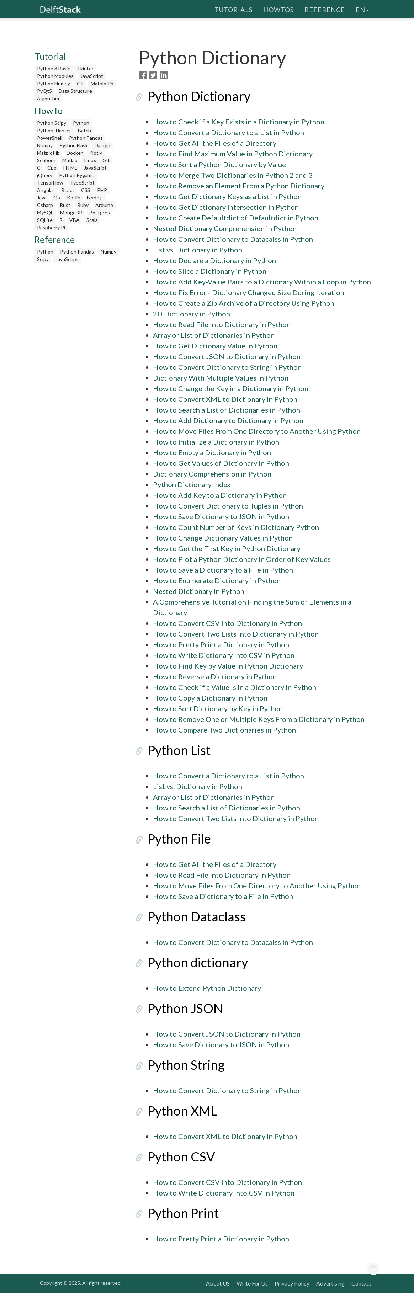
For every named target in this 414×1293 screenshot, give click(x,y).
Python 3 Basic (53, 68)
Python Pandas (86, 138)
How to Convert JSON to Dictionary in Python (227, 356)
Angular (45, 190)
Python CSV (172, 1156)
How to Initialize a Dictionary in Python (216, 441)
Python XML (173, 1110)
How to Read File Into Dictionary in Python (222, 324)
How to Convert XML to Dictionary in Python (225, 399)
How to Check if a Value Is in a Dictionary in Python (234, 687)
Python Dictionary (190, 96)
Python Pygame (76, 175)
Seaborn (46, 160)
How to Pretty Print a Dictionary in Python (221, 644)
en (362, 9)
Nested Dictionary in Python (198, 591)
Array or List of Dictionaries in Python (214, 335)
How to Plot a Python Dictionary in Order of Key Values (242, 559)
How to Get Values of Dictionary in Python (221, 463)
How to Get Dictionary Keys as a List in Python (227, 196)
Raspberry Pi (51, 227)
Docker (75, 153)
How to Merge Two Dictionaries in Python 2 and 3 (233, 175)
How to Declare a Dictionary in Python (214, 260)
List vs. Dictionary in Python (197, 249)
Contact (361, 1283)
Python (81, 123)
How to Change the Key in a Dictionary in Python (230, 388)
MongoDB (71, 212)
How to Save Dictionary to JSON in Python (221, 516)
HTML (70, 168)
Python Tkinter (54, 130)
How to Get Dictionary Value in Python (215, 345)
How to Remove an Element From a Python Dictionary (238, 185)
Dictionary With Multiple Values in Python (220, 377)
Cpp (52, 168)
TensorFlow (50, 183)
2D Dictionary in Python (191, 313)
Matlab (70, 160)
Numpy (45, 145)
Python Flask (73, 145)
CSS (85, 190)
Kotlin (73, 198)
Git (80, 83)
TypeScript (82, 183)
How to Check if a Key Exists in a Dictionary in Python (238, 121)
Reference (324, 9)
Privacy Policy (292, 1283)
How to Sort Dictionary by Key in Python (218, 708)
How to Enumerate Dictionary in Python (217, 580)
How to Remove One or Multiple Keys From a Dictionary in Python (259, 719)
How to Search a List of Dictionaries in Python (226, 409)
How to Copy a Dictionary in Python (210, 697)
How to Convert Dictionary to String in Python (227, 367)
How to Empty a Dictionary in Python (212, 452)
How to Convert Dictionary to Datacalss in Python (233, 239)
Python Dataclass (188, 916)
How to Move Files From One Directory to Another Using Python (257, 431)
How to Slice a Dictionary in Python (209, 271)
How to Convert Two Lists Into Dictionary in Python (236, 633)
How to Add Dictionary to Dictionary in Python (228, 420)
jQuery (44, 175)
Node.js (95, 198)
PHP (102, 190)
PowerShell (49, 138)
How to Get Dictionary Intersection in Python (226, 207)
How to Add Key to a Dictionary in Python (220, 495)
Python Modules (55, 76)
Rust (65, 205)
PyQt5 (44, 91)
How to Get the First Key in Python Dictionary (227, 548)
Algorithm (48, 98)
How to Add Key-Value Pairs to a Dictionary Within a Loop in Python (262, 281)
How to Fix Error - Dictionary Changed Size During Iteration (248, 292)
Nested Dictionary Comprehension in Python (225, 228)
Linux (90, 160)
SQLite (45, 220)
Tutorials (233, 9)
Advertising (330, 1283)
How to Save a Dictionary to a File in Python (223, 569)
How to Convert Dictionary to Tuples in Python (228, 505)
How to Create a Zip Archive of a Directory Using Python (243, 303)
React (67, 190)
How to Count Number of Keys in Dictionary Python (236, 527)
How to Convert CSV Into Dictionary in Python (227, 623)
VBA (74, 220)
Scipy (43, 259)
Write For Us (252, 1283)
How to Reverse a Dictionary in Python (215, 676)
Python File (170, 838)
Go (56, 198)
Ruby (83, 205)
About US (218, 1283)
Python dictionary (189, 962)
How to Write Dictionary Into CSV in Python (223, 655)
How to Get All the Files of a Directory (214, 143)
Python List (170, 750)
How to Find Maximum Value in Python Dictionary (233, 153)
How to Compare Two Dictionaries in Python (224, 729)
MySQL (45, 212)
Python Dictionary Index (191, 484)
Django (102, 145)
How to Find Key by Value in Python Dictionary (228, 665)
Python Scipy (51, 123)
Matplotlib (102, 83)
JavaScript (91, 76)
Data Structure (75, 91)
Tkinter (85, 68)
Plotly (95, 153)
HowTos (278, 9)
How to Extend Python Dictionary (207, 988)
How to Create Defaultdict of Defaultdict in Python (235, 217)
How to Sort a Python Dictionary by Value (219, 164)
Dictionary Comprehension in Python (212, 473)
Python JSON (176, 1008)
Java (42, 198)
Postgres (99, 212)
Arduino (104, 205)
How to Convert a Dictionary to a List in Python (228, 132)
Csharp (45, 205)
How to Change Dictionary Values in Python (223, 537)
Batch (84, 130)
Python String (177, 1065)
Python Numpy (53, 83)
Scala (92, 220)
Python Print (174, 1213)
